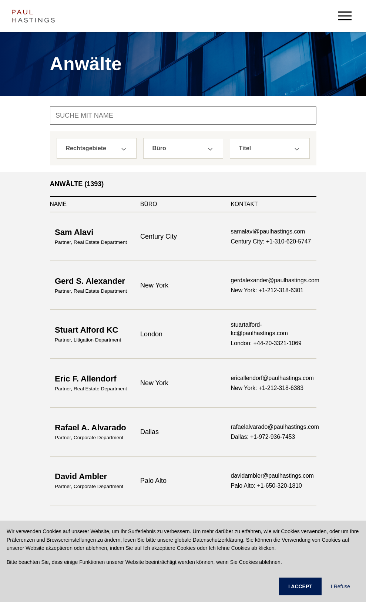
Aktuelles (194, 474)
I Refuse (340, 586)
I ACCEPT (300, 586)
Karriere (192, 462)
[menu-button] (345, 15)
